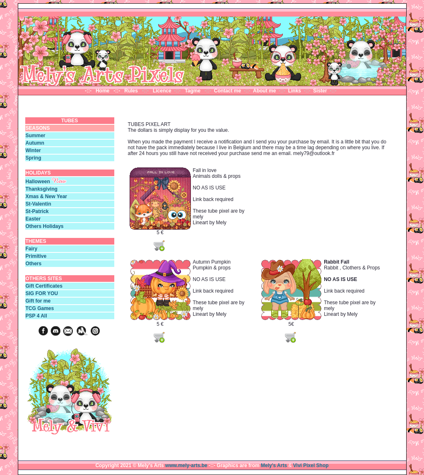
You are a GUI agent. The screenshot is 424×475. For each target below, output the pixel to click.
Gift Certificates (44, 286)
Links (295, 91)
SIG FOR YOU (42, 293)
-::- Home (98, 91)
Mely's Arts (274, 465)
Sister (320, 91)
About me (264, 91)
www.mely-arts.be (186, 465)
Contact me (227, 91)
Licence (163, 91)
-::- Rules (126, 91)
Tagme (193, 91)
